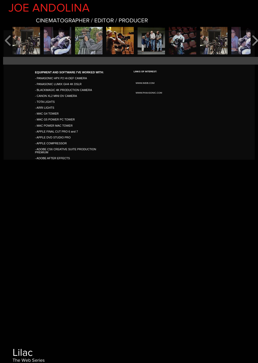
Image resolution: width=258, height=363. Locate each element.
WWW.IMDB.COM (145, 83)
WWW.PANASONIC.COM (149, 93)
